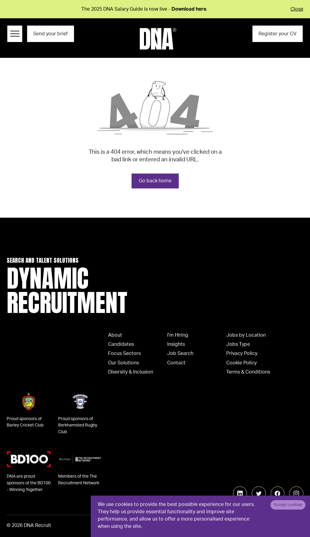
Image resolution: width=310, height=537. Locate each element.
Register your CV (278, 33)
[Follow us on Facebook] (278, 493)
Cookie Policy (241, 362)
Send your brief (50, 33)
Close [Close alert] (297, 9)
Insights (176, 344)
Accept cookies (288, 505)
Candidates (121, 344)
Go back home (155, 180)
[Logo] (158, 39)
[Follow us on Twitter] (259, 493)
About (115, 335)
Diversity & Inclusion (130, 372)
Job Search (180, 353)
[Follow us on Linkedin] (240, 493)
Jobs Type (238, 344)
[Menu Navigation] (14, 34)
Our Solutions (123, 362)
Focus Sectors (124, 353)
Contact (176, 362)
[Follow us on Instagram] (296, 493)
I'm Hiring (177, 335)
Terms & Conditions (248, 372)
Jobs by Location (246, 335)
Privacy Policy (241, 353)
